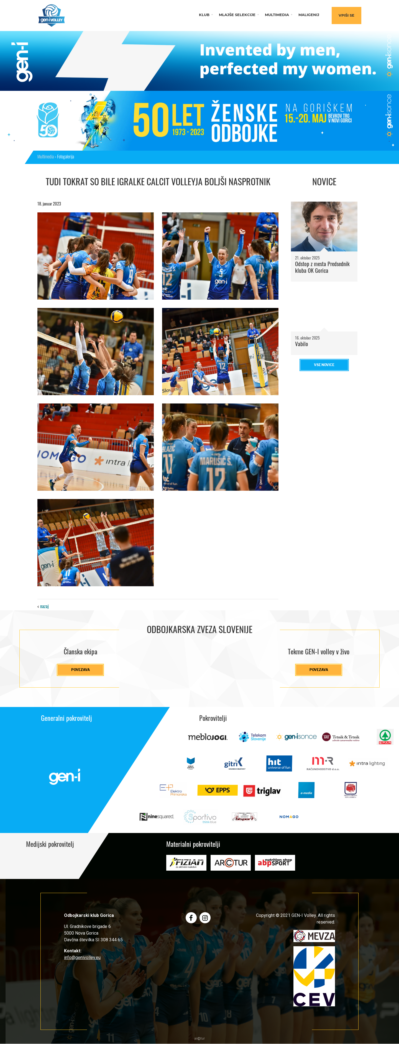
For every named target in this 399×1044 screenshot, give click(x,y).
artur (199, 1039)
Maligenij (308, 15)
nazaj (44, 607)
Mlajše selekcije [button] (237, 15)
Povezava (80, 670)
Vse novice (324, 365)
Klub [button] (204, 15)
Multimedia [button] (277, 15)
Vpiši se (346, 15)
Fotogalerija (65, 157)
